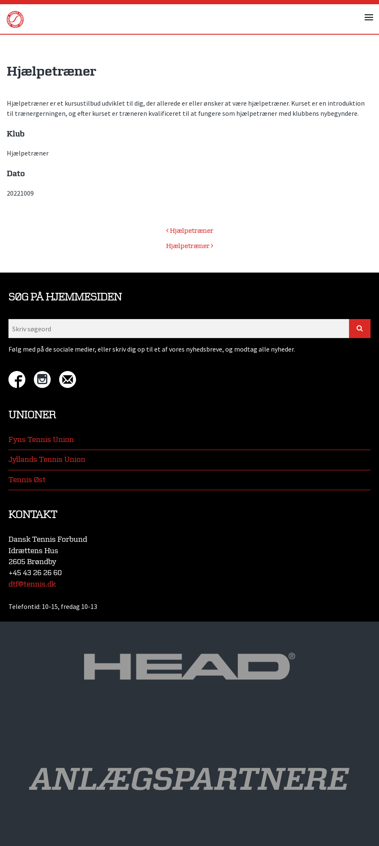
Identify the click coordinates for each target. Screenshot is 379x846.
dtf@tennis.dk (32, 584)
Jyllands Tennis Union (46, 459)
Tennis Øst (27, 479)
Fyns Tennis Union (41, 439)
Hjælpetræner (189, 231)
